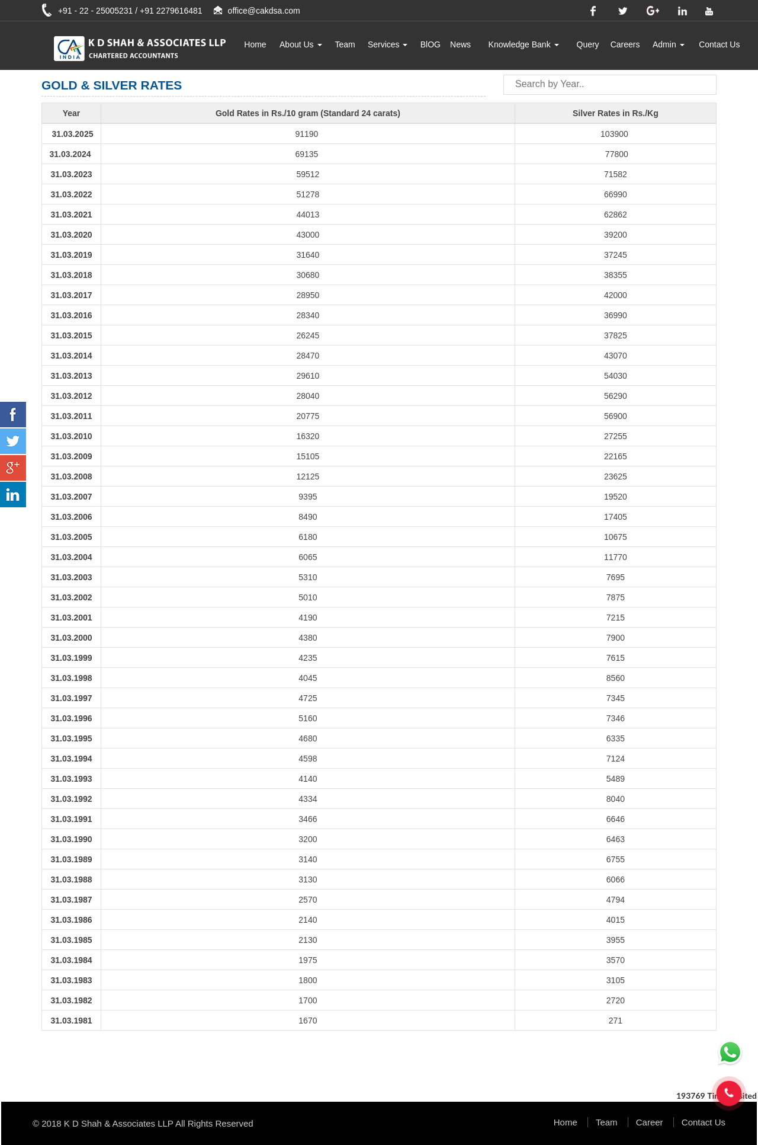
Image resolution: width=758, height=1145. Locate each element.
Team (345, 44)
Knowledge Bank (524, 44)
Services (388, 44)
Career (649, 1122)
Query (588, 44)
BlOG (430, 44)
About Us (301, 44)
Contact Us (719, 44)
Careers (625, 44)
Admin (669, 44)
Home (255, 44)
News (460, 44)
